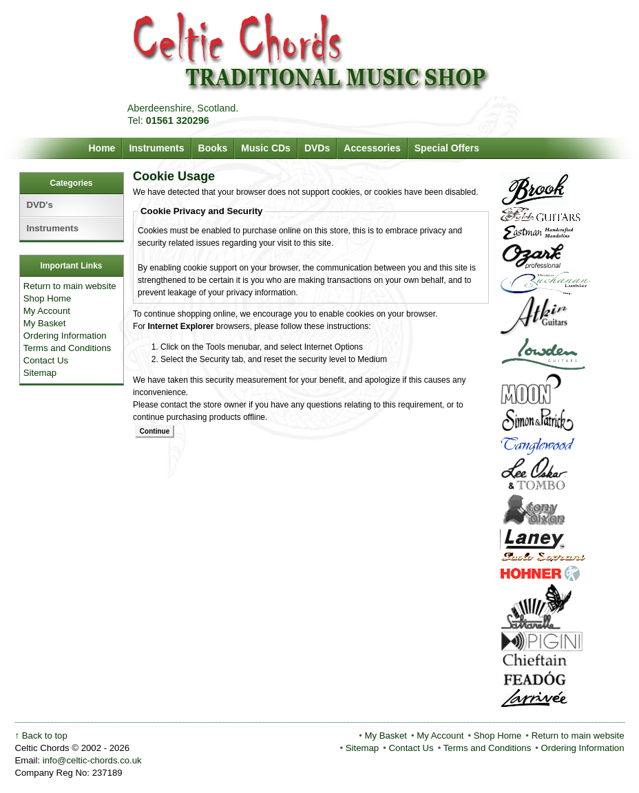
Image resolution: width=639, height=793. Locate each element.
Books (213, 148)
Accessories (372, 148)
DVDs (317, 148)
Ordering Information (65, 335)
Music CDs (266, 148)
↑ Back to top (41, 735)
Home (102, 148)
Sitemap (39, 373)
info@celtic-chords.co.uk (92, 760)
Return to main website (69, 286)
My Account (46, 311)
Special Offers (447, 148)
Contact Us (45, 360)
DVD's (40, 205)
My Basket (44, 323)
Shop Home (47, 298)
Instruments (156, 148)
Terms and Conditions (67, 348)
